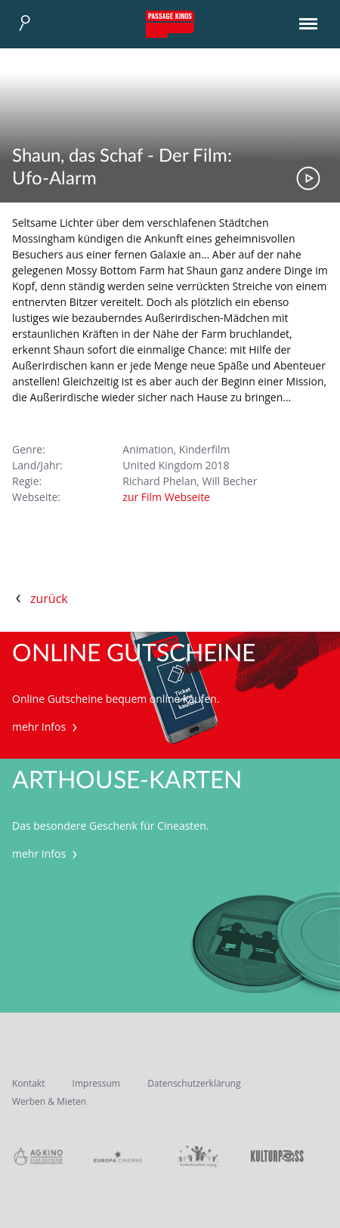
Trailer (308, 178)
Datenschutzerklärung (194, 1083)
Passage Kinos (170, 24)
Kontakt (28, 1083)
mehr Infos (46, 726)
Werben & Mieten (49, 1101)
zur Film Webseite (166, 497)
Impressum (96, 1083)
